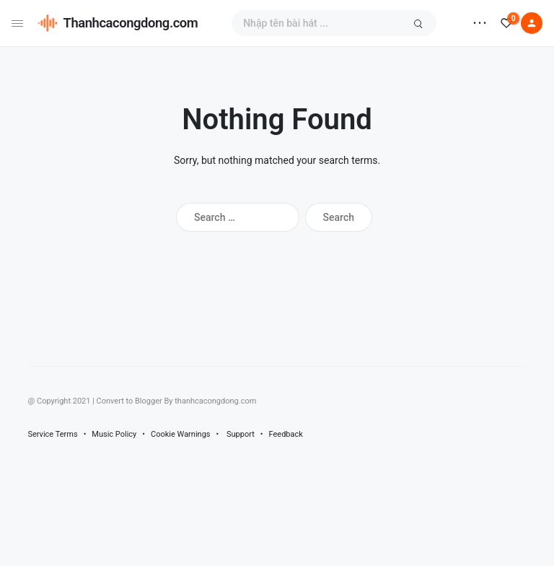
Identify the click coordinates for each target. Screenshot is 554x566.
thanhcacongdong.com (215, 401)
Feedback (286, 434)
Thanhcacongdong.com (130, 22)
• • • (479, 23)
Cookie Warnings (181, 434)
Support (241, 434)
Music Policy (114, 434)
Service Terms (52, 434)
